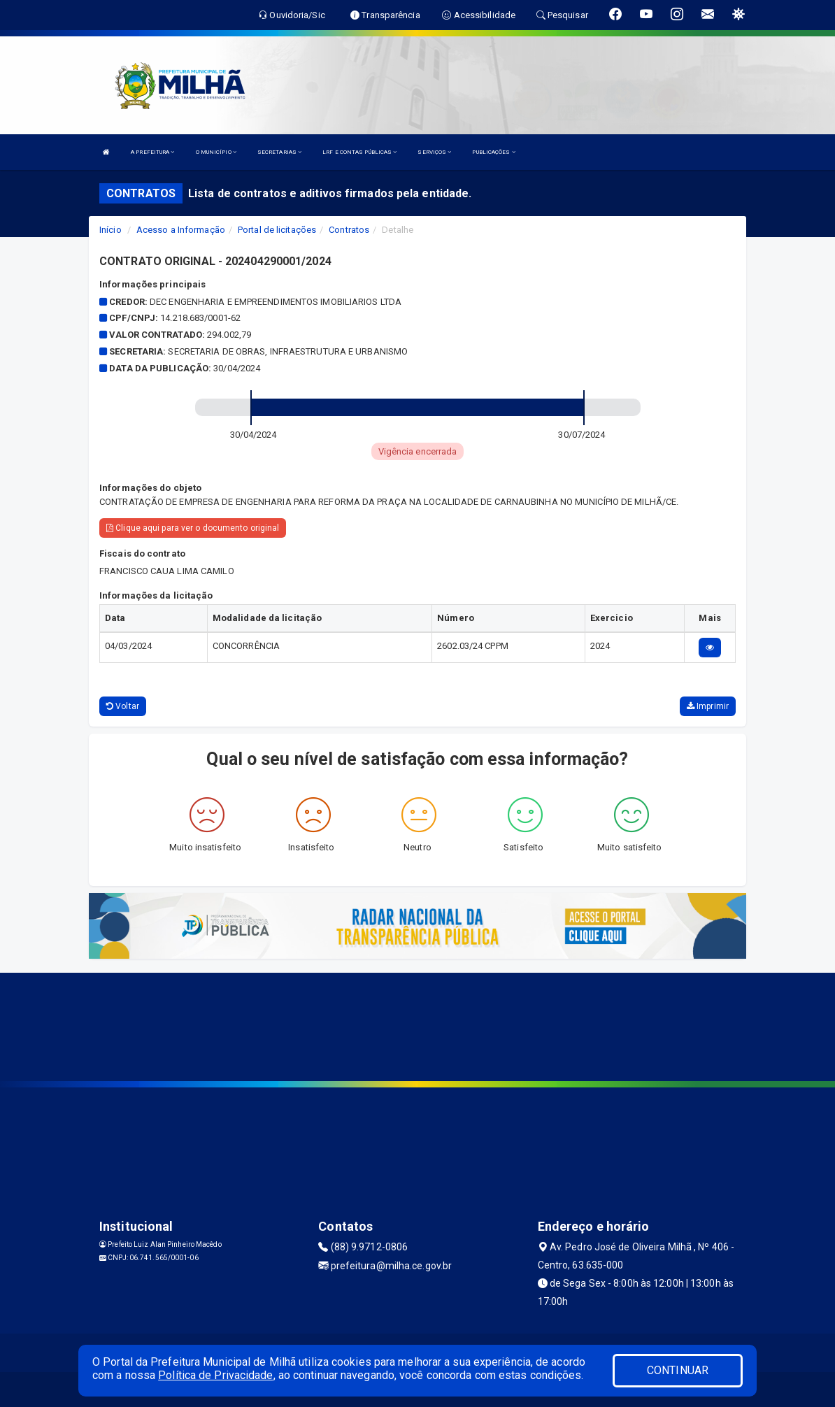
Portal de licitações (277, 229)
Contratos (349, 229)
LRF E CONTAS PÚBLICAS (359, 152)
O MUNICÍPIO (216, 152)
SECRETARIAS (279, 152)
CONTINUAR (677, 1370)
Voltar (122, 706)
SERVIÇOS (434, 152)
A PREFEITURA (152, 152)
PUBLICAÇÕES (493, 152)
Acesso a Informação (180, 229)
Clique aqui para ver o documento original (192, 528)
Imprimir (708, 706)
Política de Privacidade (215, 1375)
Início (110, 229)
